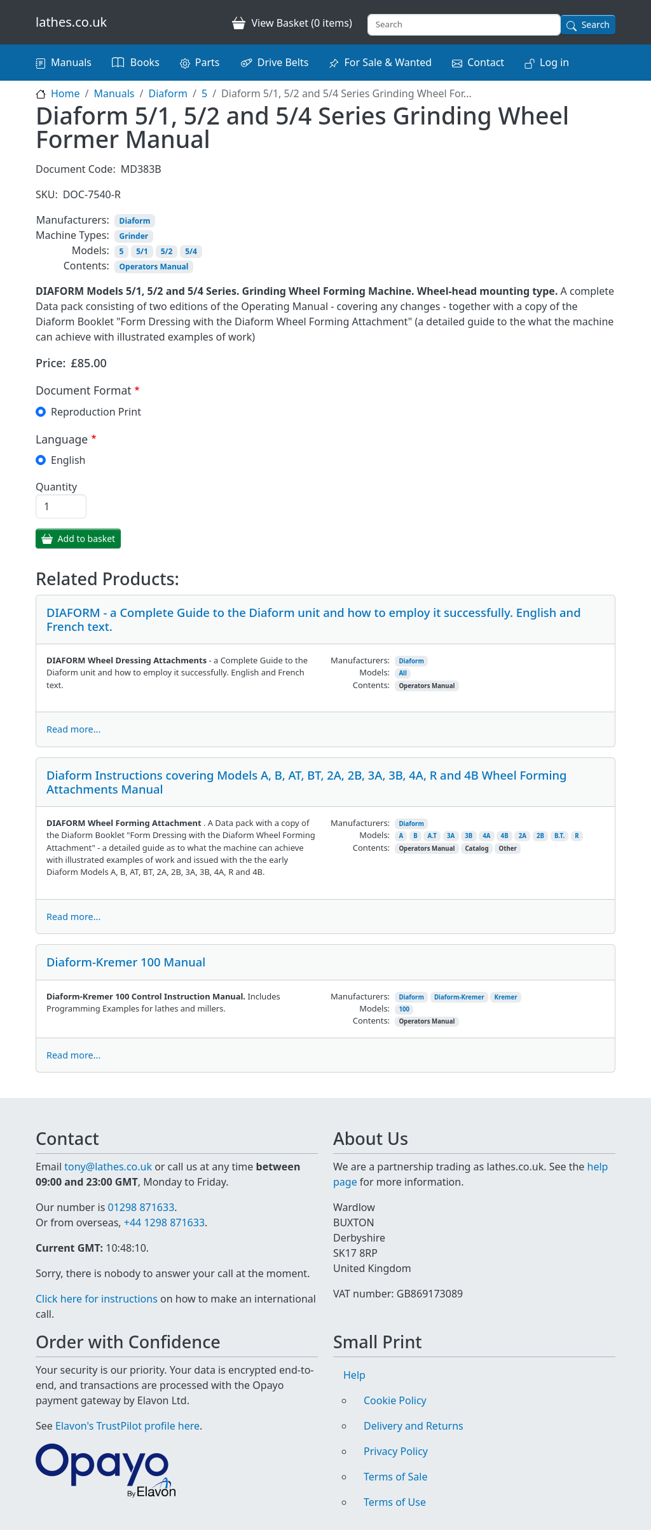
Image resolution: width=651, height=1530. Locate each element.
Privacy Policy (396, 1451)
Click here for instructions (97, 1299)
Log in (554, 62)
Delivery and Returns (413, 1426)
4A (486, 836)
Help (354, 1375)
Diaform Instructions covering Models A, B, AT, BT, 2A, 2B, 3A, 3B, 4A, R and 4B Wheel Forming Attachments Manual (306, 782)
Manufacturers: (72, 220)
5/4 (191, 251)
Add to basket (87, 538)
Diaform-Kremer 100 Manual (125, 962)
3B (468, 836)
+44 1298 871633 (164, 1222)
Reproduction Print (96, 412)
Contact (485, 62)
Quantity (56, 487)
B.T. (559, 836)
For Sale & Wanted (388, 62)
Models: (90, 250)
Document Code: (76, 169)
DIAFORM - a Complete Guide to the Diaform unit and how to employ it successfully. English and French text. (313, 619)
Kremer (506, 997)
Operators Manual (154, 266)
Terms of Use (395, 1502)
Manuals (71, 62)
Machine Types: (72, 235)
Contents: (86, 266)
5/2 (167, 251)
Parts (207, 62)
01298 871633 (140, 1207)
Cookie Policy (395, 1400)
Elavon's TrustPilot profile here (127, 1426)
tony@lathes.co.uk (108, 1167)
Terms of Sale (395, 1477)
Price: (51, 362)
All (403, 673)
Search (596, 24)
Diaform (168, 93)
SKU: (47, 194)
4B (505, 836)
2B (540, 836)
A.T (432, 836)
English (68, 460)
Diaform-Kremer (459, 997)
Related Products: (107, 579)
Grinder (134, 236)
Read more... (73, 729)
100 (404, 1009)
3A (451, 836)
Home (65, 93)
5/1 (142, 251)
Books (145, 62)
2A (522, 836)
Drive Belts (283, 62)
